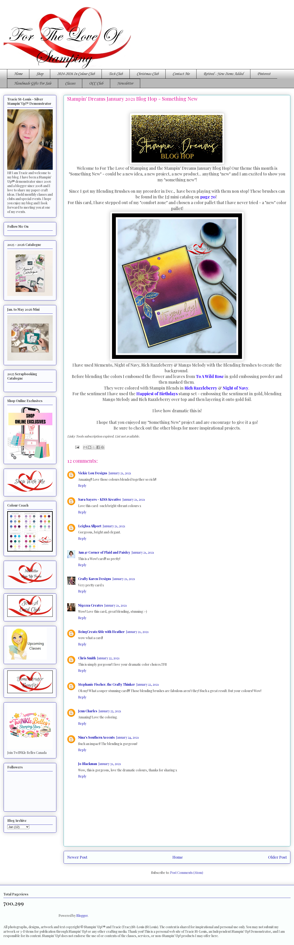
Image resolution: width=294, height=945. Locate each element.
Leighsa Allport (89, 526)
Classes (70, 83)
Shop (39, 73)
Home (18, 73)
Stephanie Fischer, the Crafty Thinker (106, 684)
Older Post (277, 857)
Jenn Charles (87, 711)
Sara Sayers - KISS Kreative (99, 499)
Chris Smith (87, 658)
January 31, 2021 (109, 764)
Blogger (82, 915)
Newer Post (77, 857)
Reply (82, 485)
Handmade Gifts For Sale (32, 83)
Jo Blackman (87, 764)
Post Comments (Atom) (186, 872)
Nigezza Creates (90, 605)
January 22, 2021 (108, 658)
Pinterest (263, 73)
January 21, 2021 (120, 473)
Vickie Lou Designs (92, 473)
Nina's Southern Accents (96, 737)
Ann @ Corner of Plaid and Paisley (104, 552)
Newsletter (125, 83)
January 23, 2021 (110, 711)
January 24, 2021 (127, 737)
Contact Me (180, 73)
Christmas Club (148, 73)
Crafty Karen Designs (94, 579)
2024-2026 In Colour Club (76, 73)
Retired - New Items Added (223, 73)
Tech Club (116, 73)
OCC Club (96, 83)
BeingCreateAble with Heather (101, 632)
